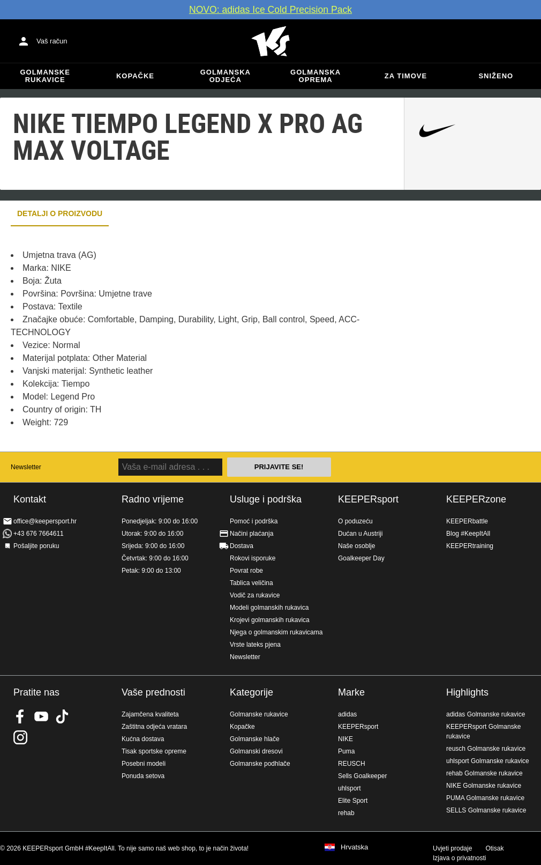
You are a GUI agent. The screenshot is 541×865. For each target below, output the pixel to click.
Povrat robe (246, 570)
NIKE (345, 739)
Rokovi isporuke (252, 558)
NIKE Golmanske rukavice (483, 785)
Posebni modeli (144, 763)
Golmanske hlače (255, 739)
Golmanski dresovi (256, 751)
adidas (347, 714)
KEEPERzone (476, 499)
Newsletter (26, 467)
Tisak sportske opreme (154, 751)
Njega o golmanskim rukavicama (276, 632)
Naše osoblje (356, 546)
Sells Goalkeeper (362, 776)
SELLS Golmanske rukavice (486, 810)
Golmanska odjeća (225, 76)
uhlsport (349, 788)
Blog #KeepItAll (468, 533)
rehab (346, 813)
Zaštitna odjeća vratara (154, 726)
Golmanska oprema (315, 76)
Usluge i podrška (266, 499)
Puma (346, 751)
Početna (270, 41)
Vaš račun (51, 41)
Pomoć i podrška (253, 521)
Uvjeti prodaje (452, 848)
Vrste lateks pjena (255, 644)
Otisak (494, 848)
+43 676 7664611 (38, 533)
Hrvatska (354, 847)
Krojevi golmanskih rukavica (270, 620)
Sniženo (495, 76)
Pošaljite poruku (36, 546)
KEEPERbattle (467, 521)
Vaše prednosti (153, 692)
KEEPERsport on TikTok (62, 716)
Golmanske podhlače (260, 763)
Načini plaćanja (251, 533)
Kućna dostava (143, 739)
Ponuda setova (143, 776)
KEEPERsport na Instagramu (20, 737)
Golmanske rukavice (45, 76)
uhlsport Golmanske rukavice (487, 761)
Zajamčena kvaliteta (150, 714)
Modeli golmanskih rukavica (269, 607)
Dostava (241, 546)
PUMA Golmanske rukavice (485, 798)
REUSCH (351, 763)
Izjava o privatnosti (459, 858)
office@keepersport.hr (45, 521)
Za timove (406, 76)
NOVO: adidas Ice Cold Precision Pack (270, 9)
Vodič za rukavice (255, 595)
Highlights (467, 692)
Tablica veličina (251, 583)
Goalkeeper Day (361, 558)
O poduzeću (355, 521)
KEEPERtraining (469, 546)
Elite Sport (352, 800)
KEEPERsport (368, 499)
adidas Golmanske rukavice (485, 714)
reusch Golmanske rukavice (485, 748)
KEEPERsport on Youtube (41, 716)
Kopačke (135, 76)
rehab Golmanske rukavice (484, 773)
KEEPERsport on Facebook (20, 716)
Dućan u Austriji (360, 533)
